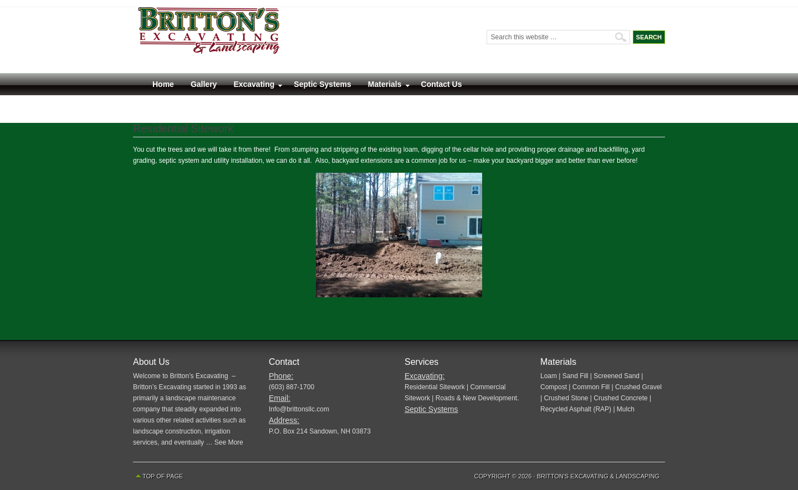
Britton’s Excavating (271, 40)
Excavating (254, 87)
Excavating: (424, 376)
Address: (284, 420)
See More (228, 442)
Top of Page (162, 476)
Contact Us (441, 84)
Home (163, 84)
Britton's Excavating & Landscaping (598, 476)
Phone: (281, 376)
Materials (385, 87)
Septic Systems (322, 84)
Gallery (204, 84)
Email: (279, 398)
